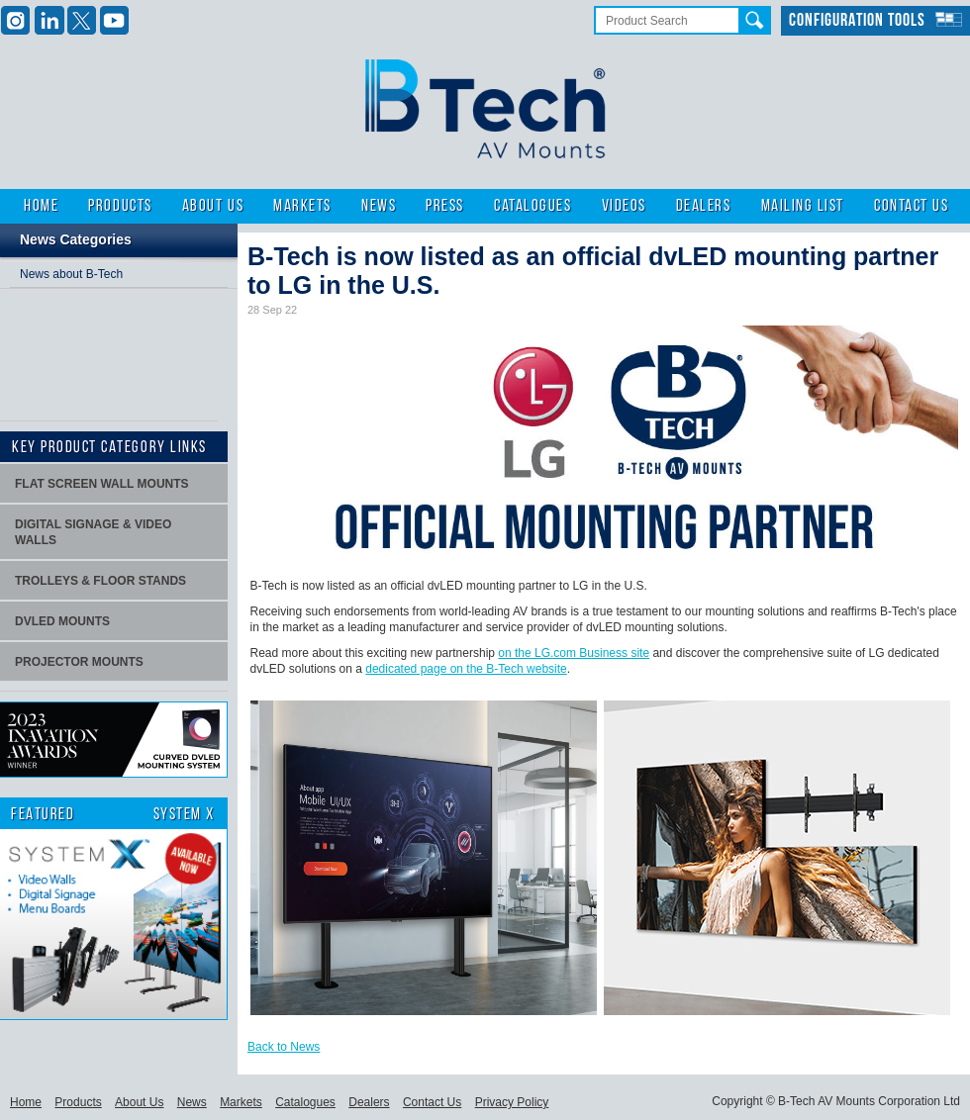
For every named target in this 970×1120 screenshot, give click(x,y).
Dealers (703, 206)
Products (119, 206)
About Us (212, 206)
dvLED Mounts (62, 621)
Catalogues (532, 206)
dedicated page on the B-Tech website (465, 669)
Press (445, 206)
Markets (302, 206)
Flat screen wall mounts (102, 484)
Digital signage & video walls (93, 532)
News (378, 206)
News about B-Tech (71, 274)
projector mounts (79, 662)
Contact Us (911, 206)
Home (41, 206)
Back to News (283, 1047)
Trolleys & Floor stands (100, 581)
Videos (624, 206)
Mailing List (802, 206)
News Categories (76, 239)
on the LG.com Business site (573, 653)
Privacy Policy (512, 1102)
